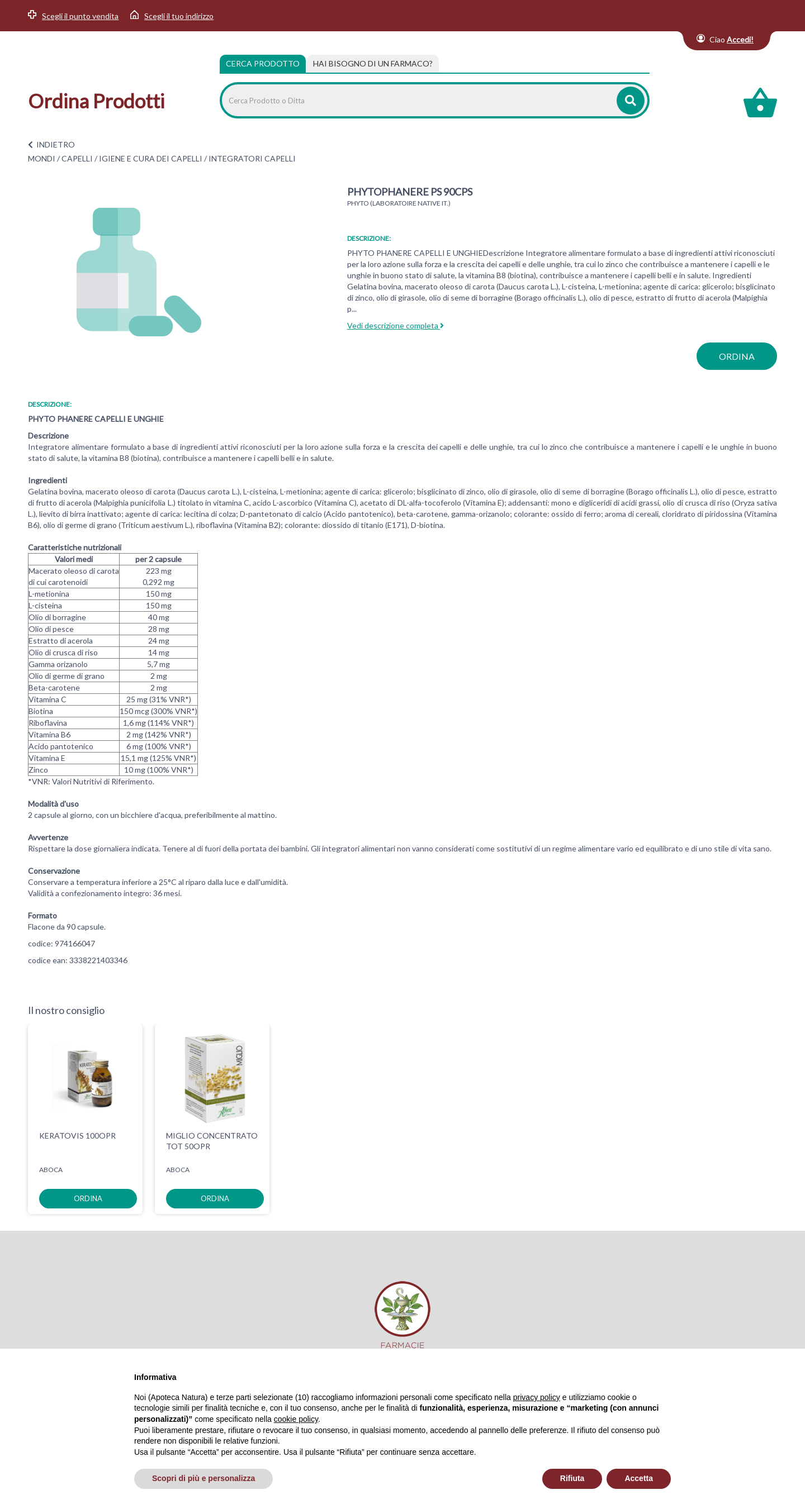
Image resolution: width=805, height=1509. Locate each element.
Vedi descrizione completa (395, 325)
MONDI (41, 158)
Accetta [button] (638, 1478)
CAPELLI (77, 158)
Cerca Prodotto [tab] (263, 63)
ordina (737, 356)
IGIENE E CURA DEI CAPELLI (150, 158)
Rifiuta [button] (572, 1478)
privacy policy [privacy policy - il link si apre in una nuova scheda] (536, 1397)
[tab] (373, 64)
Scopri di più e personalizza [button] (203, 1478)
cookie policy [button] (296, 1419)
